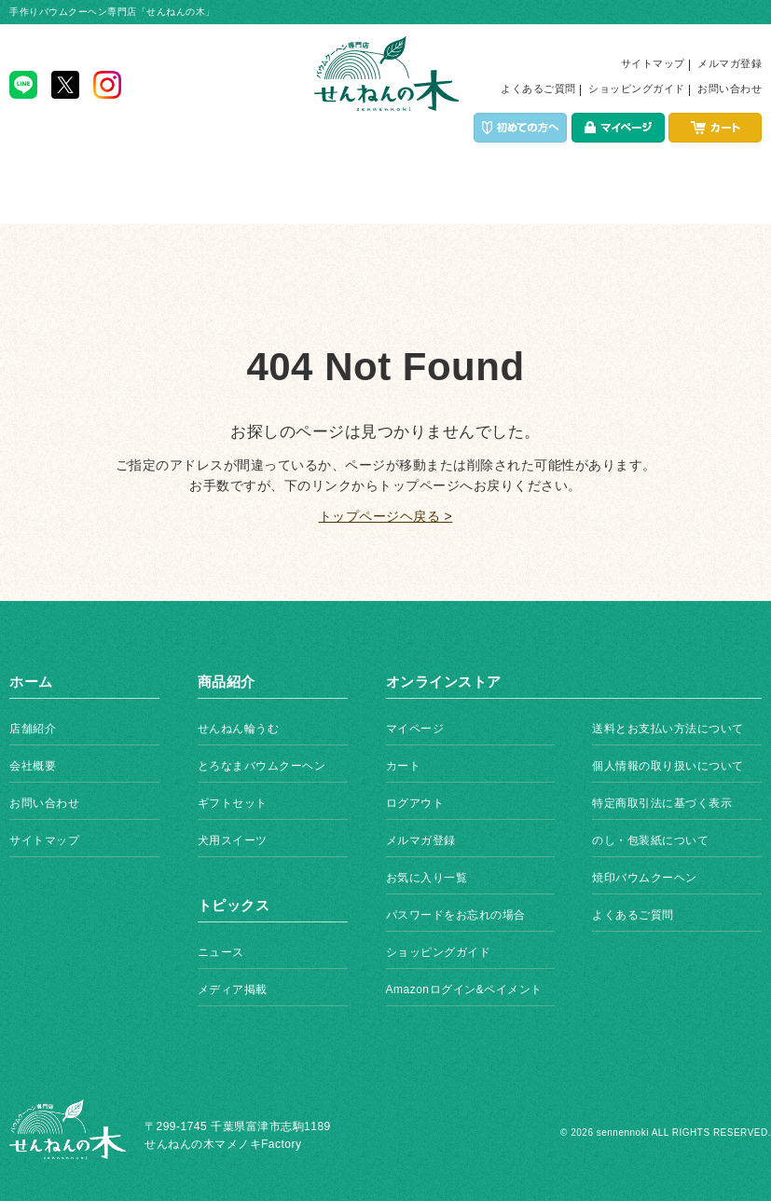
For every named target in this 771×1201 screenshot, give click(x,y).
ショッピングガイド (636, 88)
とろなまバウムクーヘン (262, 765)
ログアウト (415, 803)
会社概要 (32, 765)
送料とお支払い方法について (668, 728)
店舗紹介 (536, 196)
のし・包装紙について (650, 840)
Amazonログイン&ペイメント (464, 989)
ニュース (221, 952)
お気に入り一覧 (427, 877)
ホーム (85, 196)
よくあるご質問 (538, 88)
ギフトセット (233, 803)
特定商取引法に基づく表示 (662, 803)
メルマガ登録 (729, 63)
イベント (385, 196)
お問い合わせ (729, 88)
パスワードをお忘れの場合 (456, 914)
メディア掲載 (233, 989)
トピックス (687, 196)
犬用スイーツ (233, 840)
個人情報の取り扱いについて (668, 765)
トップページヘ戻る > (386, 516)
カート (403, 765)
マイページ (415, 728)
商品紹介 (235, 196)
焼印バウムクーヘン (644, 877)
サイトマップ (653, 63)
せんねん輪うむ (239, 728)
